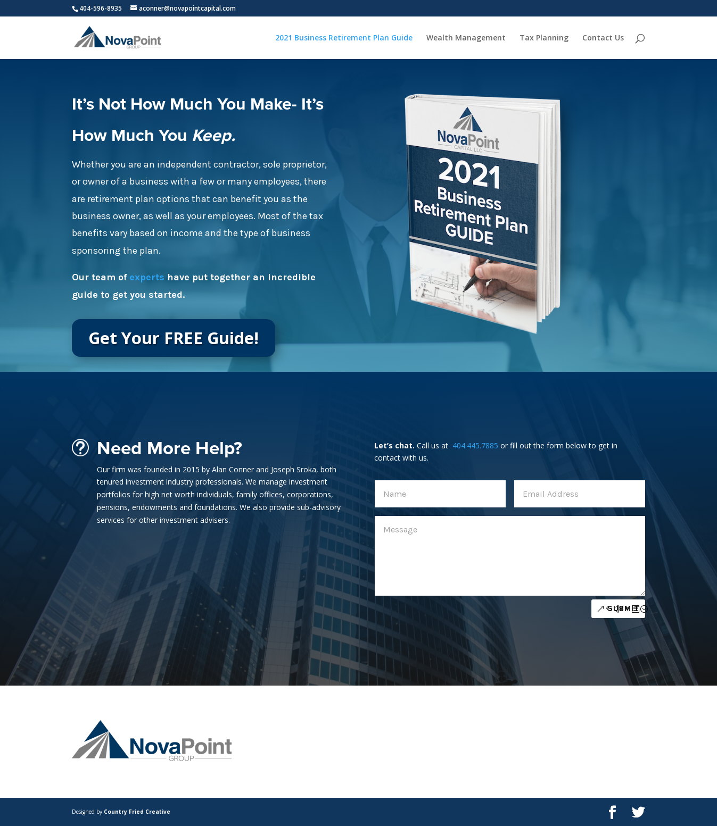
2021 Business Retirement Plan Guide (344, 38)
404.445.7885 (474, 445)
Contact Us (603, 38)
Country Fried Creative (137, 811)
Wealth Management (466, 38)
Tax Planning (544, 38)
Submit (623, 608)
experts (146, 277)
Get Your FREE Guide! (173, 338)
